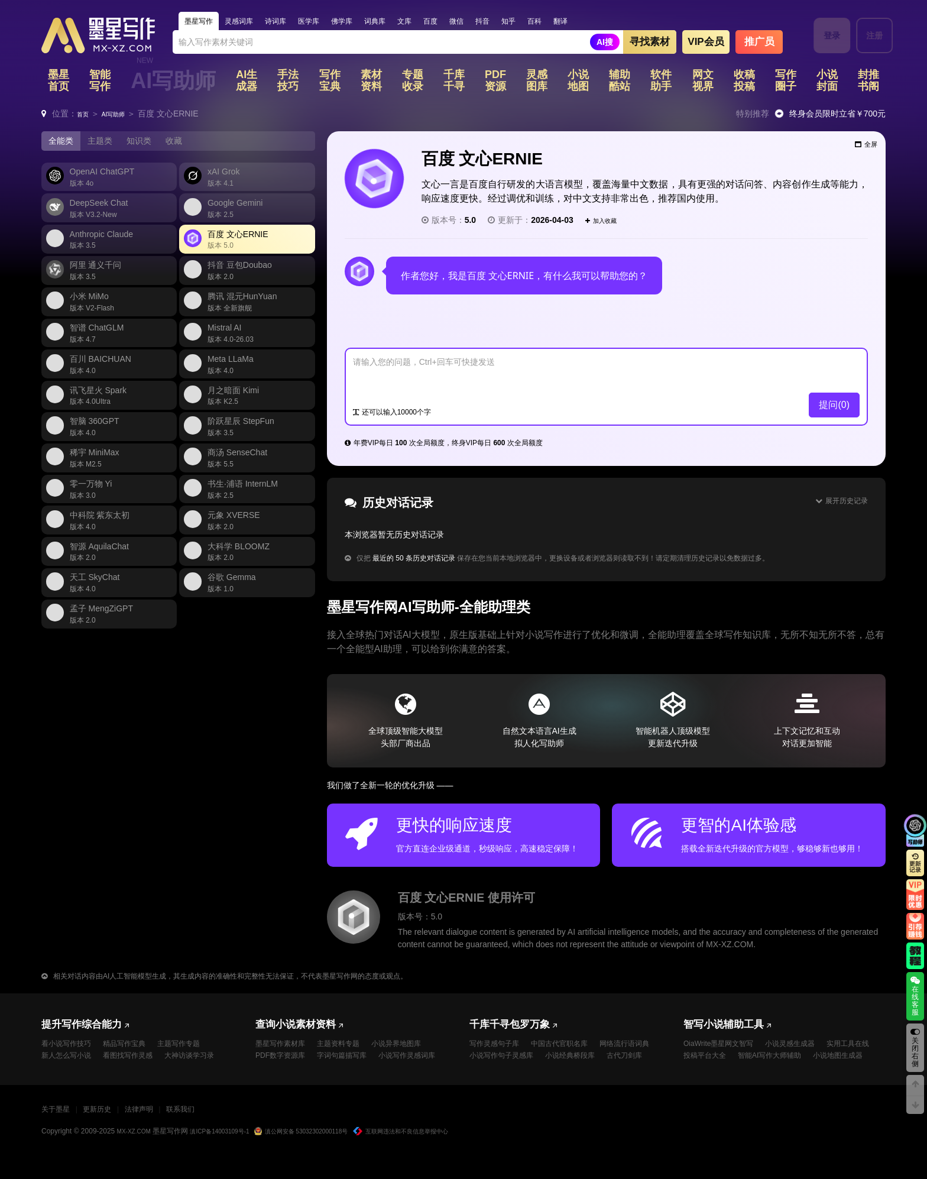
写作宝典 (330, 83)
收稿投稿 (744, 83)
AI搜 (605, 44)
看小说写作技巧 (70, 1047)
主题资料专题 (350, 1047)
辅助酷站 (619, 83)
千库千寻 (454, 83)
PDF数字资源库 (284, 1062)
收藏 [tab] (190, 144)
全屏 (860, 151)
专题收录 (412, 83)
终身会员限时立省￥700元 (837, 116)
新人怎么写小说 (70, 1062)
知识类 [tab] (150, 144)
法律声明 (162, 1131)
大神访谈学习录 (70, 1076)
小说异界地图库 (416, 1047)
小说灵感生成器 (806, 1047)
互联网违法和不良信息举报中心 (444, 1153)
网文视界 (703, 83)
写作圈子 (785, 83)
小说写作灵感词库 (288, 1076)
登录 (824, 35)
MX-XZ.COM (137, 1153)
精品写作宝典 (136, 1047)
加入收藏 (606, 222)
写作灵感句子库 (498, 1047)
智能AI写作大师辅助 (720, 1076)
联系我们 (213, 1131)
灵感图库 (536, 83)
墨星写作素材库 (284, 1047)
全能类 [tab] (63, 144)
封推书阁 (868, 83)
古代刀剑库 (560, 1076)
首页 (85, 116)
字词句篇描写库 (354, 1062)
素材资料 (371, 83)
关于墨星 (60, 1131)
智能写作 (100, 83)
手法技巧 (288, 83)
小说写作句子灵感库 (576, 1062)
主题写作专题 (197, 1047)
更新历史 (111, 1131)
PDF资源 (495, 83)
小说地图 (578, 83)
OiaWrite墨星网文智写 (724, 1047)
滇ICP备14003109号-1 (232, 1153)
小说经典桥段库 (498, 1076)
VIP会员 (706, 44)
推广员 (759, 44)
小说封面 (827, 83)
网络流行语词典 (498, 1062)
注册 (867, 35)
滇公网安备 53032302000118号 (328, 1153)
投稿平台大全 (770, 1062)
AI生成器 (246, 83)
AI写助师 (173, 83)
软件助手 (661, 83)
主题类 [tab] (107, 144)
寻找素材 (650, 44)
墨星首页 (58, 83)
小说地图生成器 (798, 1076)
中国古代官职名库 (572, 1047)
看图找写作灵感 (140, 1062)
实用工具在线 (708, 1062)
